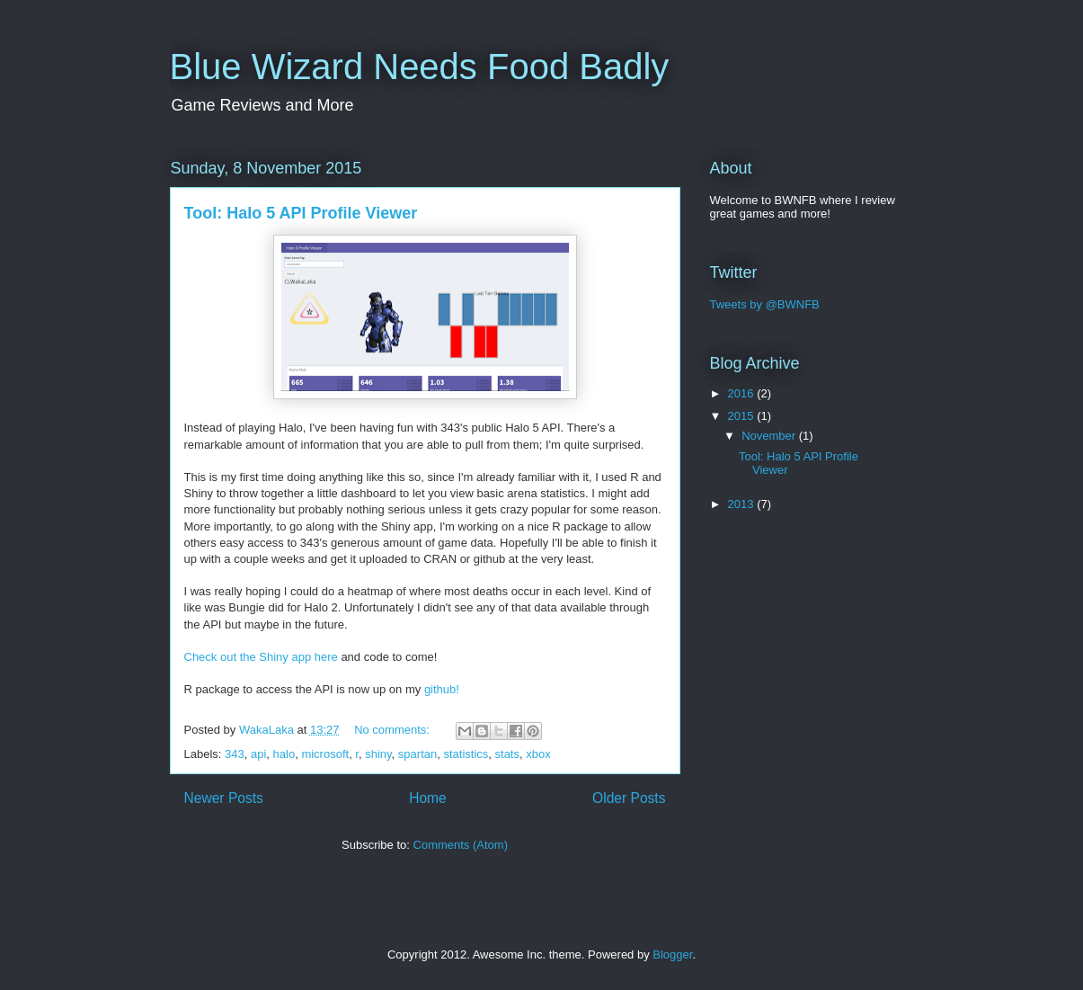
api (258, 754)
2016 (743, 393)
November (770, 435)
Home (428, 798)
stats (507, 754)
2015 (743, 416)
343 (234, 754)
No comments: (393, 729)
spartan (417, 754)
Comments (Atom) (460, 845)
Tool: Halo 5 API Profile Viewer (301, 213)
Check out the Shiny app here (261, 657)
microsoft (325, 754)
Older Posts (628, 798)
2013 (743, 504)
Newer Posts (223, 798)
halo (284, 754)
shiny (378, 754)
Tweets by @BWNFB (765, 304)
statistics (465, 754)
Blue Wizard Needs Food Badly (420, 66)
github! (441, 689)
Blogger (672, 954)
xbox (538, 754)
